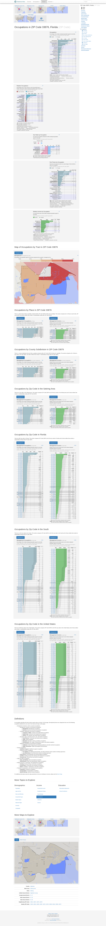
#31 (42, 320)
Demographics (36, 1)
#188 (75, 540)
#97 (42, 399)
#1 (75, 32)
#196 (42, 634)
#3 (59, 134)
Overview (29, 1)
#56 (75, 320)
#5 (59, 211)
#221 (75, 634)
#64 (42, 360)
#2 (42, 85)
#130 (42, 445)
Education (50, 1)
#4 (75, 162)
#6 (77, 255)
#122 (75, 399)
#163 (42, 540)
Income (44, 1)
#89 (75, 360)
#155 (75, 445)
